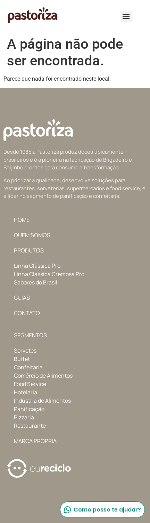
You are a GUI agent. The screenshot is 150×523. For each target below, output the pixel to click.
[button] (126, 16)
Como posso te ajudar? (102, 510)
